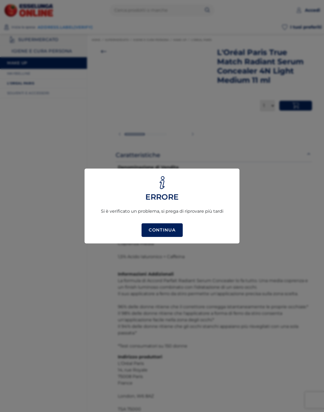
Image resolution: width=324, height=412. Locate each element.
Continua (162, 230)
